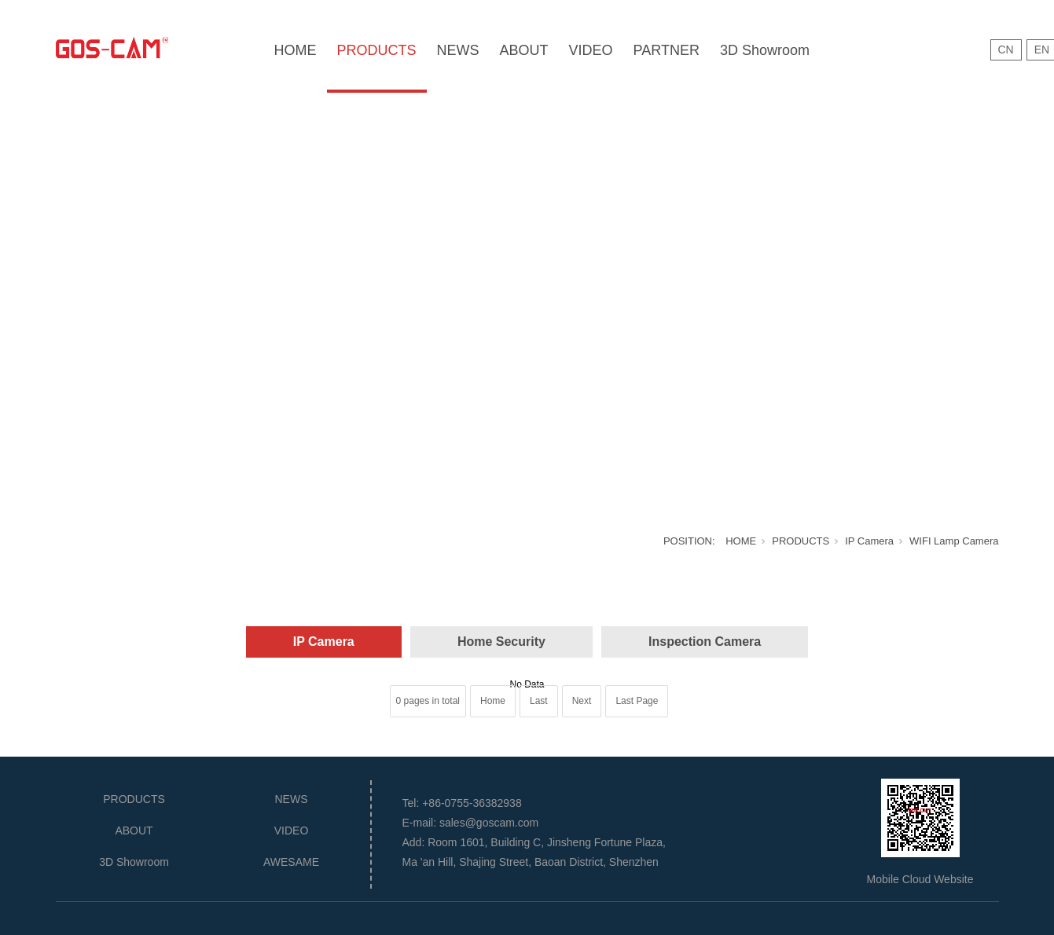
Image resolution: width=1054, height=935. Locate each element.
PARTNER (667, 50)
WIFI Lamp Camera (953, 541)
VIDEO (591, 50)
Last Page (636, 700)
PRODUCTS (377, 50)
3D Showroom (765, 50)
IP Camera (869, 541)
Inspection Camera (704, 641)
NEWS (458, 50)
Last (539, 700)
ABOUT (524, 50)
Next (582, 700)
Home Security (501, 641)
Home (492, 700)
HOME (295, 50)
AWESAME (291, 862)
